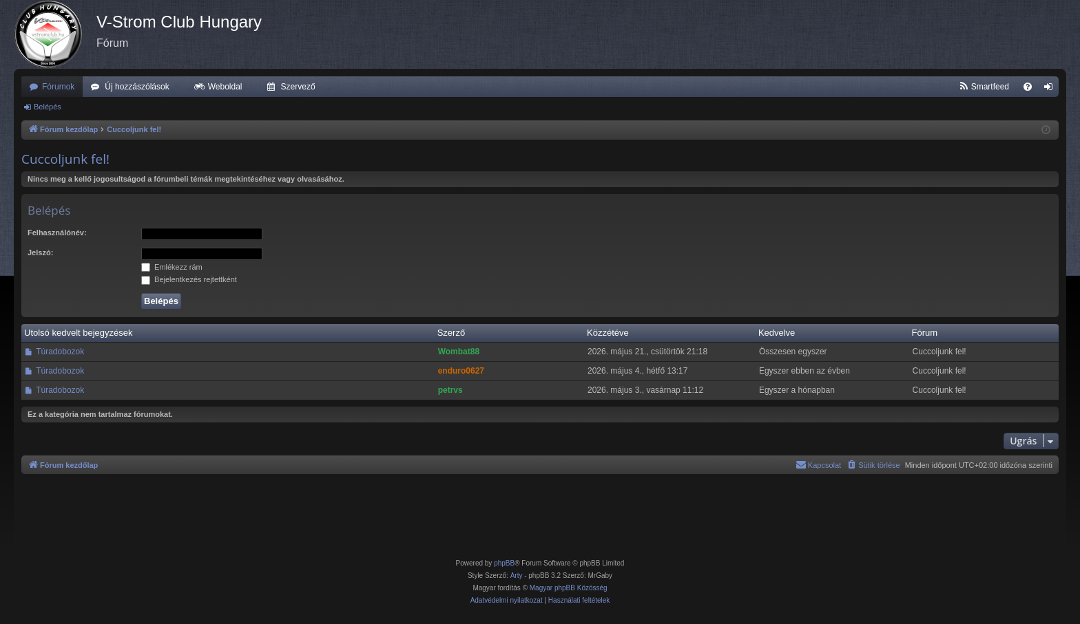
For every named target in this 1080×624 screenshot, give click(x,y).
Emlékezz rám (171, 267)
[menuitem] (984, 86)
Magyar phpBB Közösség (569, 588)
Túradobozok (60, 351)
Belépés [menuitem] (1051, 89)
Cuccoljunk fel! (65, 159)
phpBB (504, 563)
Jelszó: (40, 252)
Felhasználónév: (57, 232)
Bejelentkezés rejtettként (189, 279)
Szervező (298, 87)
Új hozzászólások (137, 87)
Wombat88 (458, 351)
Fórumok (58, 87)
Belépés (47, 107)
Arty (516, 575)
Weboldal (225, 87)
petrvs (450, 390)
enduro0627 (461, 371)
